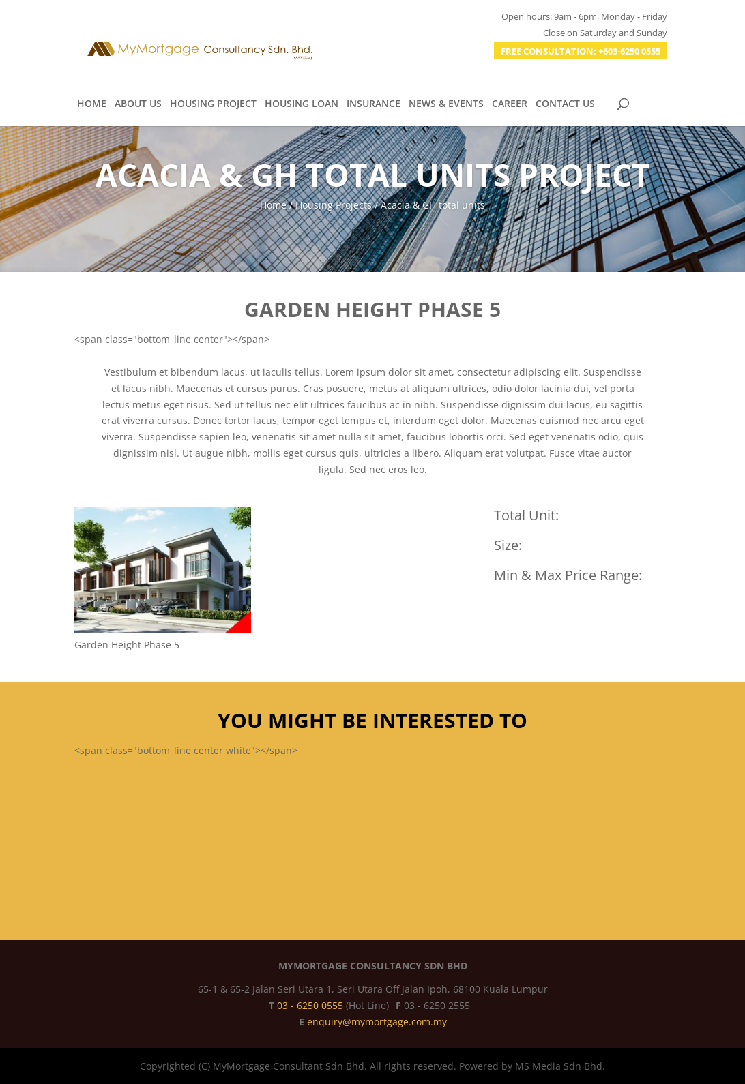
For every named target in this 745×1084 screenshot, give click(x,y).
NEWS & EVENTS (446, 104)
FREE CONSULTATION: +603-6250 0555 (580, 51)
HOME (91, 104)
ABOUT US (138, 104)
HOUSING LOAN (301, 104)
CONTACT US (565, 104)
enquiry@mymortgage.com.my (377, 1021)
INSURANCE (373, 104)
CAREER (509, 104)
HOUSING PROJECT (213, 104)
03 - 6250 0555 (311, 1005)
